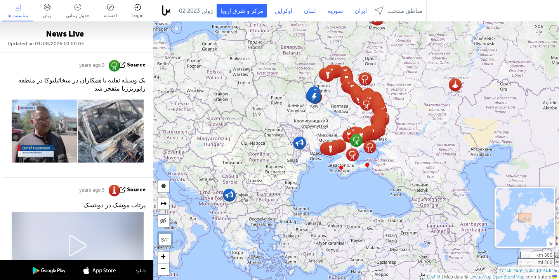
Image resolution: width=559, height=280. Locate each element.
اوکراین (283, 10)
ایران (361, 10)
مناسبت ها (17, 11)
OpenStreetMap (508, 276)
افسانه (110, 11)
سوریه (335, 10)
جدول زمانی (77, 11)
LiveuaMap (480, 276)
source (136, 65)
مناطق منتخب (398, 10)
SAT (165, 239)
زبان (47, 11)
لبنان (310, 10)
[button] (367, 165)
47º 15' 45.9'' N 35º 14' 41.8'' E (528, 270)
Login (138, 11)
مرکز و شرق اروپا (241, 10)
